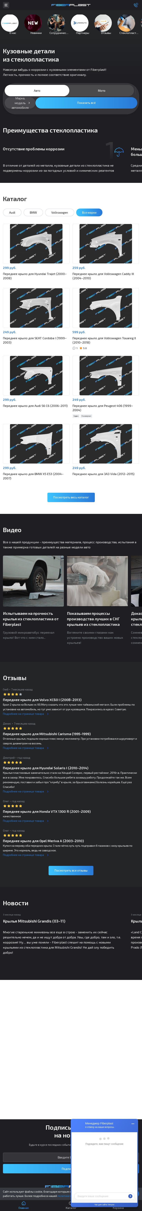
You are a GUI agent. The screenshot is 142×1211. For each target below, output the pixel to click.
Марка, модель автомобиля (20, 108)
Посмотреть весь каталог (71, 503)
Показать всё (86, 108)
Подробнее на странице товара (23, 719)
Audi (12, 218)
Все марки (89, 218)
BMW (33, 218)
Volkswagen (59, 218)
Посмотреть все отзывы (71, 876)
